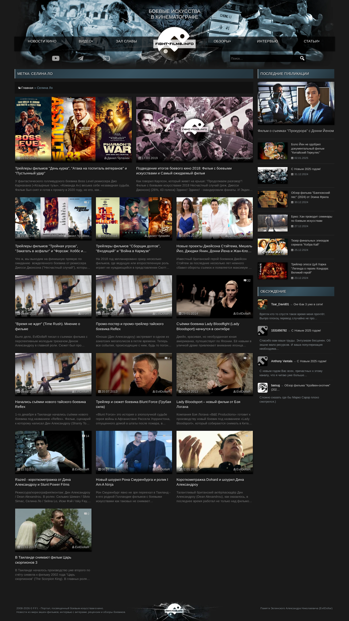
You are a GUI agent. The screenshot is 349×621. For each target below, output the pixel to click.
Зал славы (126, 41)
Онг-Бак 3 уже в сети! (308, 304)
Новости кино (42, 41)
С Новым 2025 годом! (306, 330)
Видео (85, 41)
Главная (27, 88)
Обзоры (221, 41)
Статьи (311, 41)
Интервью (267, 41)
